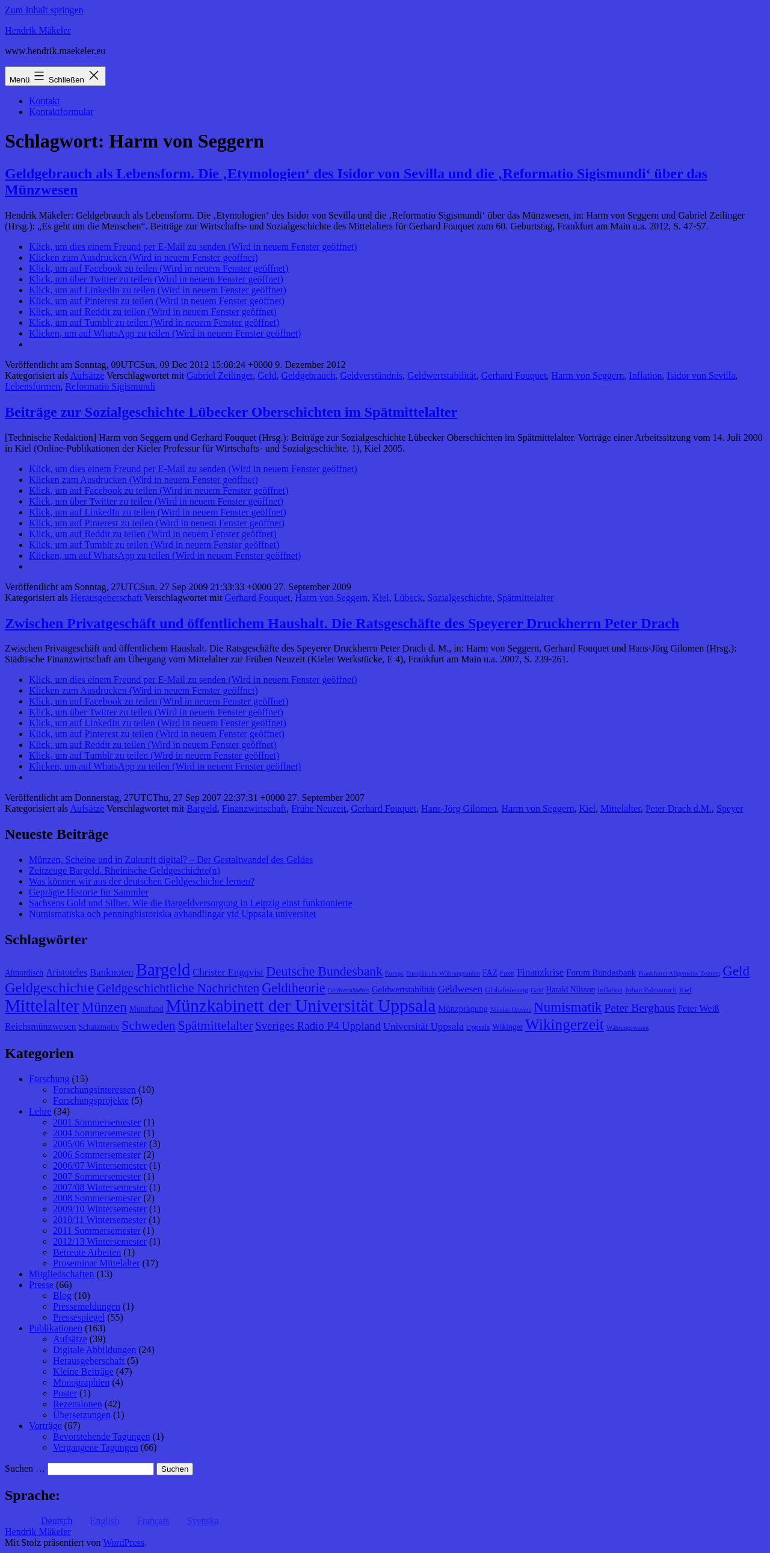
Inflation (645, 375)
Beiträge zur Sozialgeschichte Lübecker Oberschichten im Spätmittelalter (231, 412)
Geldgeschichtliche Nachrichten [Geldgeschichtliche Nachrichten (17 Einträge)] (177, 988)
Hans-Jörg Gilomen (458, 808)
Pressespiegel (79, 1317)
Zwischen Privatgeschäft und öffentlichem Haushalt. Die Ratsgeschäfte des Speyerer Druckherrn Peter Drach (342, 623)
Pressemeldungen (86, 1306)
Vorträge (45, 1426)
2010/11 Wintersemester (99, 1220)
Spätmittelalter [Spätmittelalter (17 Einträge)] (215, 1025)
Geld (266, 375)
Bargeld (201, 808)
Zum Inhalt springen (44, 10)
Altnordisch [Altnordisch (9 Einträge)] (24, 972)
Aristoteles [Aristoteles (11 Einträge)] (66, 972)
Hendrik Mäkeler (38, 30)
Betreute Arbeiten (87, 1252)
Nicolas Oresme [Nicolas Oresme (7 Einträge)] (510, 1009)
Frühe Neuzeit (318, 808)
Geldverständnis (371, 375)
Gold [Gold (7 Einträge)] (537, 990)
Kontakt (44, 101)
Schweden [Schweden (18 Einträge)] (148, 1025)
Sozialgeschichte (460, 598)
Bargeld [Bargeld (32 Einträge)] (163, 969)
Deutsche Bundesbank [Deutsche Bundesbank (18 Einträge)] (324, 971)
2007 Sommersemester (97, 1176)
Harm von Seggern (588, 375)
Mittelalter (620, 808)
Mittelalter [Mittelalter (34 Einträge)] (42, 1005)
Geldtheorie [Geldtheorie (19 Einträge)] (293, 987)
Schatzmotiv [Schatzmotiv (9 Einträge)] (98, 1027)
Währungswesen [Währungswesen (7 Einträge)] (627, 1027)
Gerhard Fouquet (514, 375)
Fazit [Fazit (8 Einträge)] (507, 973)
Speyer (729, 808)
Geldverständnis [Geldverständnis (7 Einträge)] (348, 990)
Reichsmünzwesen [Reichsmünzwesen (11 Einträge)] (40, 1026)
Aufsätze (87, 375)
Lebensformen (32, 386)
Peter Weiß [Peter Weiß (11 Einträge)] (698, 1008)
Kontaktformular (61, 112)
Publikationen (55, 1328)
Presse (41, 1285)
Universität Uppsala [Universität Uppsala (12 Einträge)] (423, 1026)
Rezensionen (77, 1404)
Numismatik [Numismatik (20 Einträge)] (568, 1007)
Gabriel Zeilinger (219, 375)
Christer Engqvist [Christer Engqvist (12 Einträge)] (227, 972)
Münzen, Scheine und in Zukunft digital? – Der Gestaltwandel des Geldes (171, 859)
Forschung (49, 1079)
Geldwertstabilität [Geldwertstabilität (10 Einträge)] (404, 989)
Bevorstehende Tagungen (101, 1436)
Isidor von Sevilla (701, 375)
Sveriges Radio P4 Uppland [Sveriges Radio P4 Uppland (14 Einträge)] (318, 1025)
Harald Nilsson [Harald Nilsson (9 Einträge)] (570, 989)
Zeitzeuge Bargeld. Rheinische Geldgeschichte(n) (124, 870)
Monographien (81, 1382)
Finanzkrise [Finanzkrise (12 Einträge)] (540, 972)
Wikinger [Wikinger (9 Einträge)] (507, 1027)
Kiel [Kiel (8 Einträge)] (685, 990)
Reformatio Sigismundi (110, 386)
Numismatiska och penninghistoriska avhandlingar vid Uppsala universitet (172, 914)
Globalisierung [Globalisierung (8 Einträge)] (506, 990)
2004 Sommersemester (97, 1133)
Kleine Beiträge (83, 1371)
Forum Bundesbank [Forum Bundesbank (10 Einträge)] (601, 972)
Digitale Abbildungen (94, 1350)
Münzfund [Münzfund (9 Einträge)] (146, 1008)
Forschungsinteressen (94, 1090)
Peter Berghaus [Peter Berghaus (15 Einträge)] (640, 1007)
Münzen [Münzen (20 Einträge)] (104, 1007)
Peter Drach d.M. (678, 808)
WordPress (123, 1542)
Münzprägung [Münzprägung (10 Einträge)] (463, 1008)
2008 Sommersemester (97, 1198)
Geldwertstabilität (441, 375)
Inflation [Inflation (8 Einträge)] (610, 990)
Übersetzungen (82, 1415)
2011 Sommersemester (97, 1230)
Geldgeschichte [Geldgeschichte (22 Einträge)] (49, 987)
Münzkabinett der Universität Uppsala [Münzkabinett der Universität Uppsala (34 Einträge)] (300, 1005)
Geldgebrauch (308, 375)
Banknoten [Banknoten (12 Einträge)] (112, 972)
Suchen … (25, 1468)
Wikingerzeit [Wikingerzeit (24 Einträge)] (564, 1024)
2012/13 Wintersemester (100, 1241)
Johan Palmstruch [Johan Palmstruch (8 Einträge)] (651, 990)
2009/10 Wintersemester (100, 1209)
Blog (62, 1295)
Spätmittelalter (525, 598)
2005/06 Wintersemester (100, 1144)
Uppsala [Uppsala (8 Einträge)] (478, 1027)
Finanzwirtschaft (254, 808)
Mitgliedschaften (61, 1274)
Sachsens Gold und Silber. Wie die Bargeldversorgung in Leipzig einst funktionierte (190, 903)
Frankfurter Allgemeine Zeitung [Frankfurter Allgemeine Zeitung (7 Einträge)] (679, 973)
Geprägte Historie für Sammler (89, 892)
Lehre (40, 1111)
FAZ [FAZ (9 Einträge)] (489, 972)
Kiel (380, 598)
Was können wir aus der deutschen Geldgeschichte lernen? (141, 881)
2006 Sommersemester (97, 1155)
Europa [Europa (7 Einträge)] (394, 973)
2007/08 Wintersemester (100, 1187)
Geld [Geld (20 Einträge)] (736, 971)
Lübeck (408, 598)
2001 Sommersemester (97, 1122)
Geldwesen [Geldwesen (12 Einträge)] (460, 989)
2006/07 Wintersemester (100, 1165)
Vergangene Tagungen (95, 1447)
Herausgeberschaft (106, 598)
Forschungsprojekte (91, 1100)
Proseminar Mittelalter (96, 1263)
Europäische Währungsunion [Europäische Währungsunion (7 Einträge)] (443, 973)
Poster (65, 1393)
